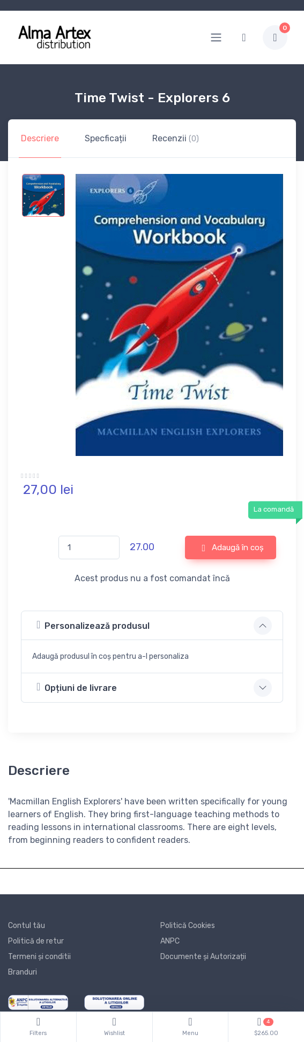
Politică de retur (36, 941)
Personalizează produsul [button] (93, 624)
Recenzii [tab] (175, 138)
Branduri (22, 972)
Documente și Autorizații (203, 956)
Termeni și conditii (39, 956)
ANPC (170, 941)
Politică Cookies (187, 925)
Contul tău (26, 925)
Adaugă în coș (233, 548)
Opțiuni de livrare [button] (76, 687)
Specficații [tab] (106, 138)
